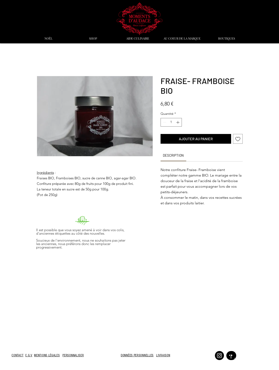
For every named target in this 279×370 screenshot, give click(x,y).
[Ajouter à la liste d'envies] (238, 139)
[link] (173, 155)
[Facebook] (230, 355)
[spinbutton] (171, 122)
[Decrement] (164, 122)
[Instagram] (219, 355)
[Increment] (178, 122)
